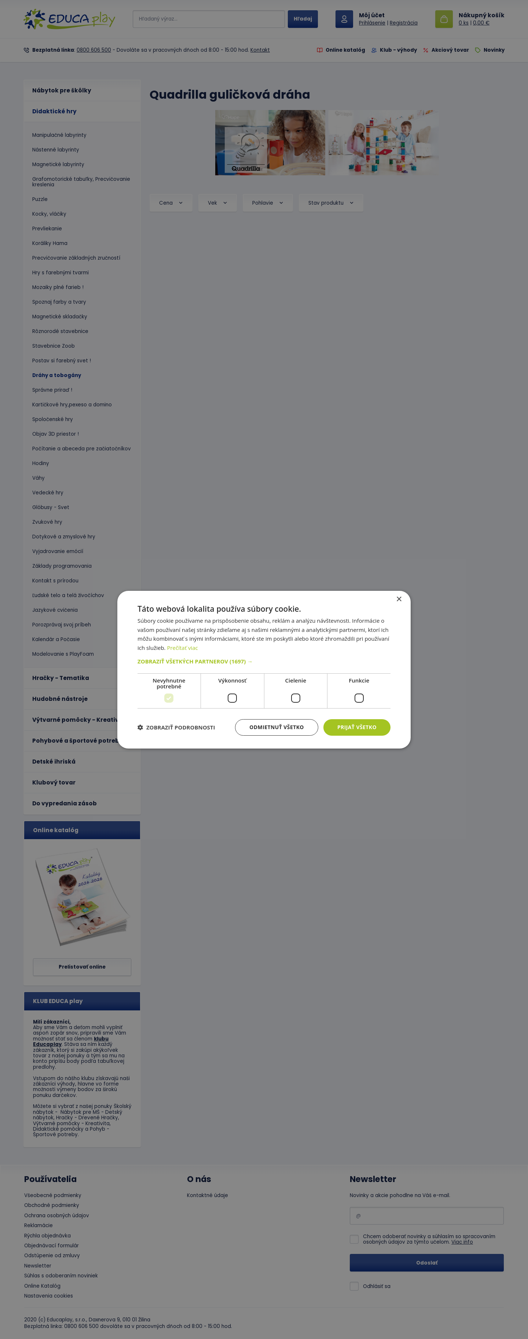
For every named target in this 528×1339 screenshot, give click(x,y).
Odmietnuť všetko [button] (276, 727)
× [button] (399, 599)
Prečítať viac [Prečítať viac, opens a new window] (182, 647)
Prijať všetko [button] (357, 727)
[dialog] (264, 669)
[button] (264, 661)
